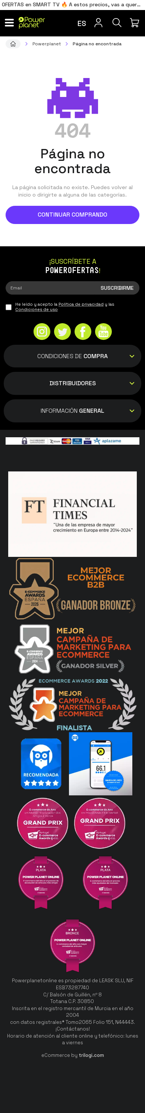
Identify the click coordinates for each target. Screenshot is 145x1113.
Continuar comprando (72, 214)
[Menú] (9, 22)
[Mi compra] (135, 22)
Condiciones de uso (36, 309)
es (82, 23)
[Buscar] (117, 22)
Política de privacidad (81, 304)
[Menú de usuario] (98, 22)
